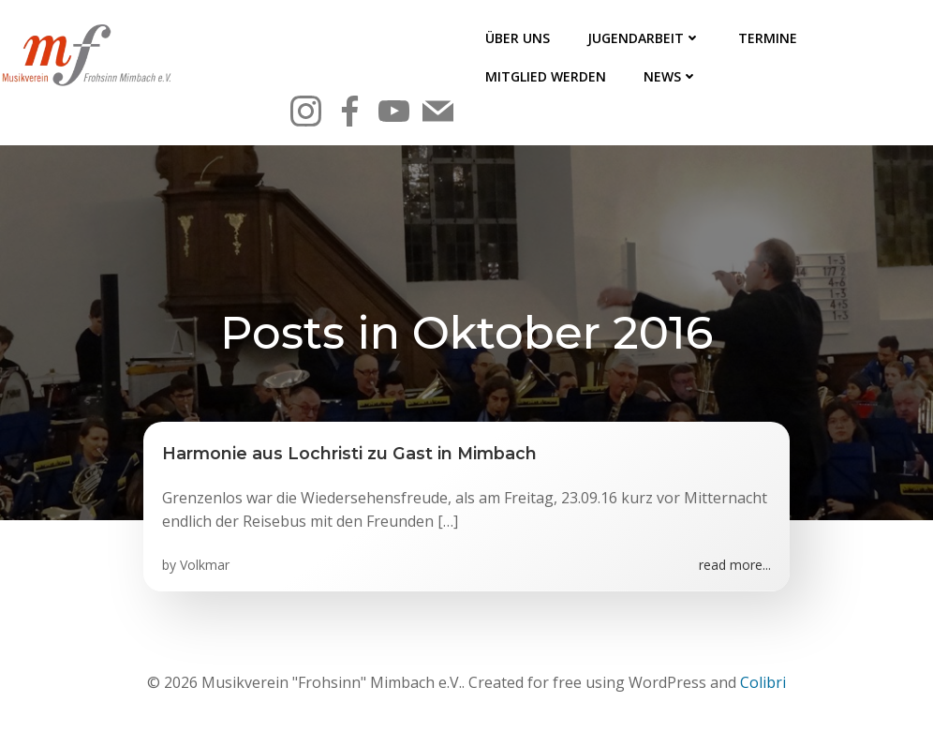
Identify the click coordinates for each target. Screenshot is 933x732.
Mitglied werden (545, 76)
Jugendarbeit (644, 38)
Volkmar (205, 565)
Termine (767, 38)
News (671, 76)
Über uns (517, 38)
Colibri (763, 682)
